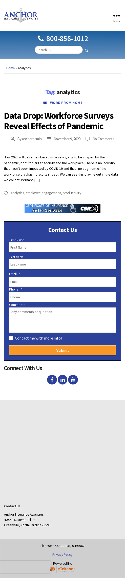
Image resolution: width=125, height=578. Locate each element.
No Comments (103, 138)
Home (10, 68)
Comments (17, 304)
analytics (17, 192)
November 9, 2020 (67, 138)
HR (45, 103)
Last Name (16, 257)
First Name (16, 240)
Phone (15, 289)
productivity (72, 192)
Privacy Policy (62, 554)
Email (14, 274)
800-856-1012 (63, 38)
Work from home (66, 103)
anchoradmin (31, 138)
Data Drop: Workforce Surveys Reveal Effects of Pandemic (58, 121)
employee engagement (43, 192)
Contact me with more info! (38, 338)
